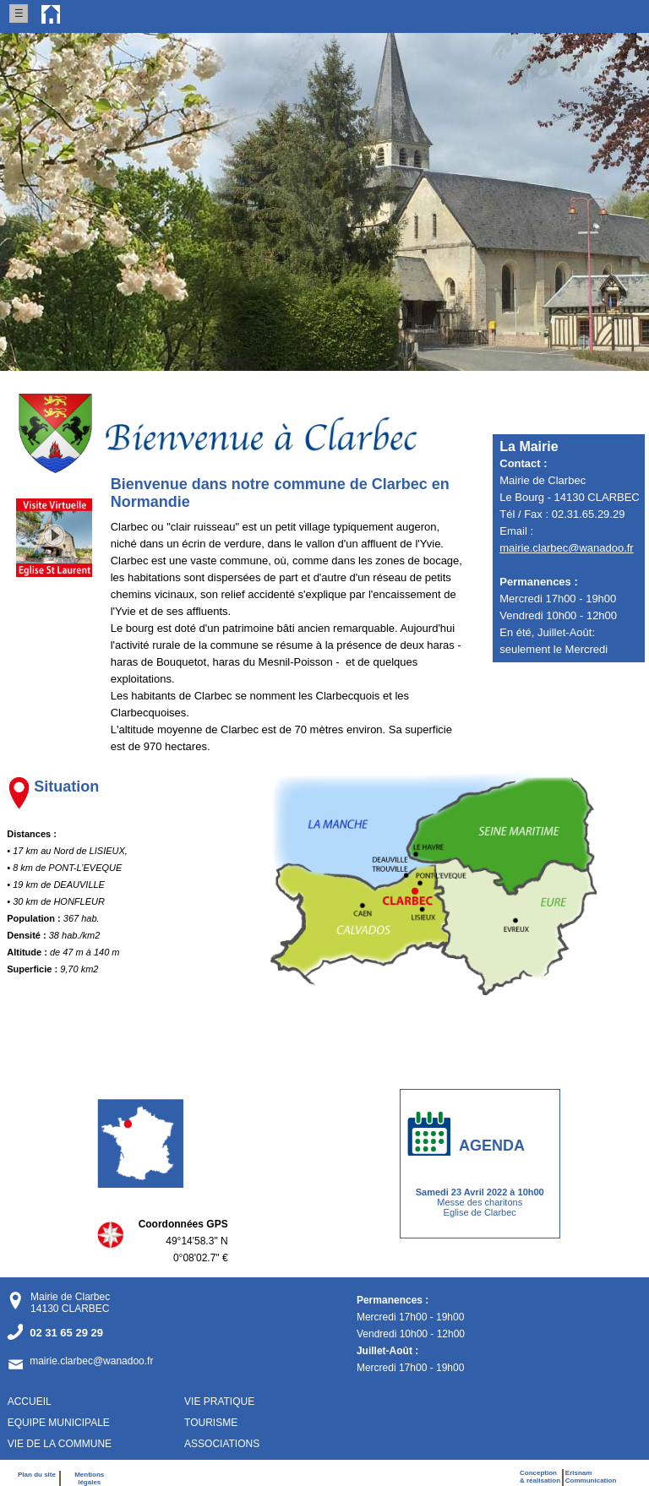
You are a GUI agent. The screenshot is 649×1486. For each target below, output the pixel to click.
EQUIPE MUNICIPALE (59, 1423)
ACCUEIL (30, 1401)
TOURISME (210, 1423)
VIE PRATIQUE (219, 1401)
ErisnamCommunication (590, 1476)
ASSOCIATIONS (221, 1444)
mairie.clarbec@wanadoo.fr (566, 548)
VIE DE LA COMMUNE (60, 1444)
